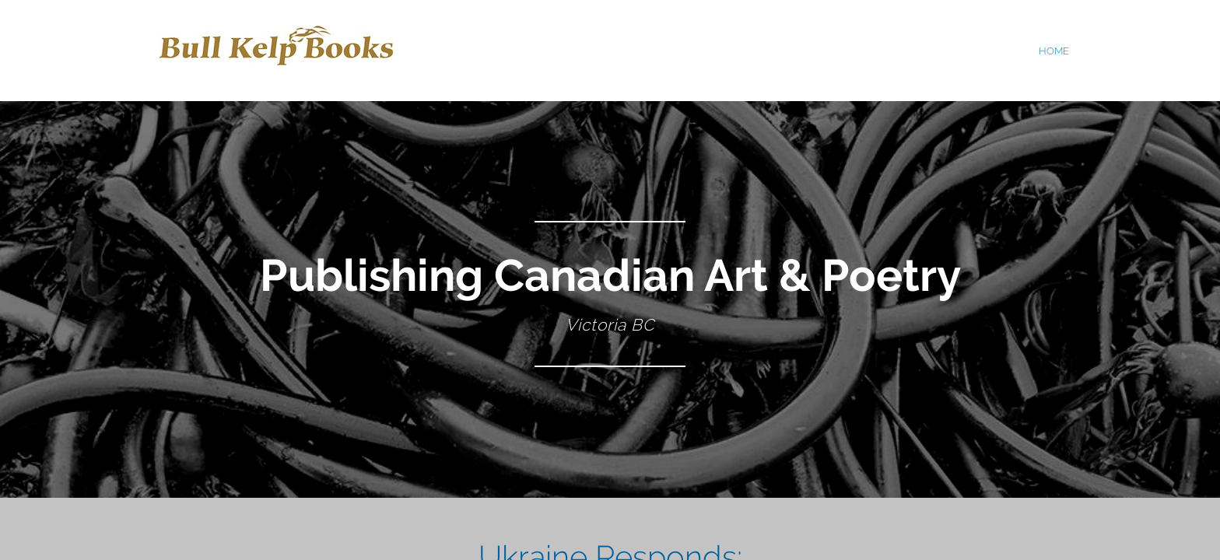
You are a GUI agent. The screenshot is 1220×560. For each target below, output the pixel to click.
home (1054, 51)
